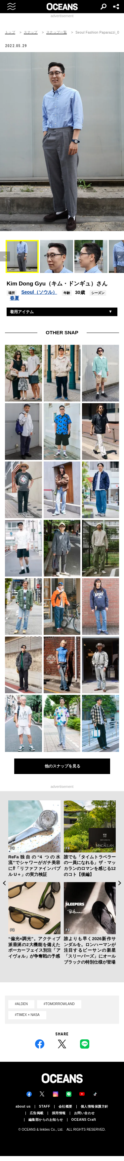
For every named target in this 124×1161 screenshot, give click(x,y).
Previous (4, 883)
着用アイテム (22, 312)
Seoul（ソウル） (39, 292)
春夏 (14, 298)
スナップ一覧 (56, 32)
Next (120, 883)
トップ (10, 32)
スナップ (31, 32)
